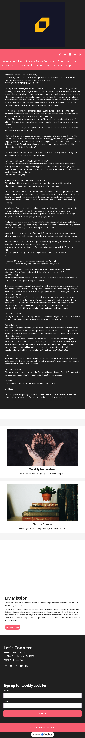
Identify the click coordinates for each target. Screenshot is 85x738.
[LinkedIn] (80, 54)
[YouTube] (75, 54)
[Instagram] (70, 54)
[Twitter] (65, 54)
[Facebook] (60, 54)
